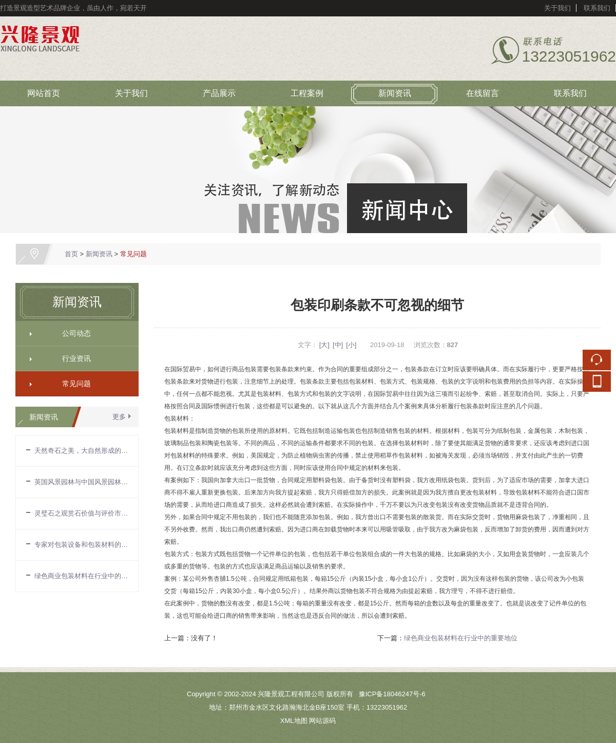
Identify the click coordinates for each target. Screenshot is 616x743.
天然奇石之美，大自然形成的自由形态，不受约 (81, 450)
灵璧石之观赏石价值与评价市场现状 (81, 513)
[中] (338, 345)
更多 (119, 417)
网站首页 (43, 93)
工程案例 (307, 93)
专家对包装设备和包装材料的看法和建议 (81, 544)
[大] (324, 345)
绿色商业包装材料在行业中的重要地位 (81, 576)
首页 (71, 254)
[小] (351, 345)
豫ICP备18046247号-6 (392, 694)
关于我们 (557, 8)
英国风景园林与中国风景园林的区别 (81, 482)
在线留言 (482, 93)
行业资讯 (72, 358)
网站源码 (322, 721)
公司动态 (72, 333)
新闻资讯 (394, 93)
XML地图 (293, 721)
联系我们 (597, 8)
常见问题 (133, 254)
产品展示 (219, 93)
